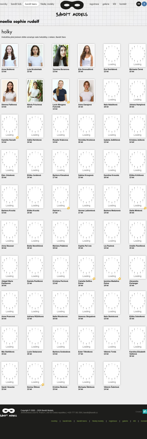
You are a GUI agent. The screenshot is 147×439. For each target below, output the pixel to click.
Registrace (113, 421)
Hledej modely (98, 421)
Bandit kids (67, 421)
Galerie (125, 421)
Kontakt (144, 421)
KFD (134, 421)
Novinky (54, 421)
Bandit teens (82, 421)
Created (139, 412)
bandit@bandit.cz (90, 413)
